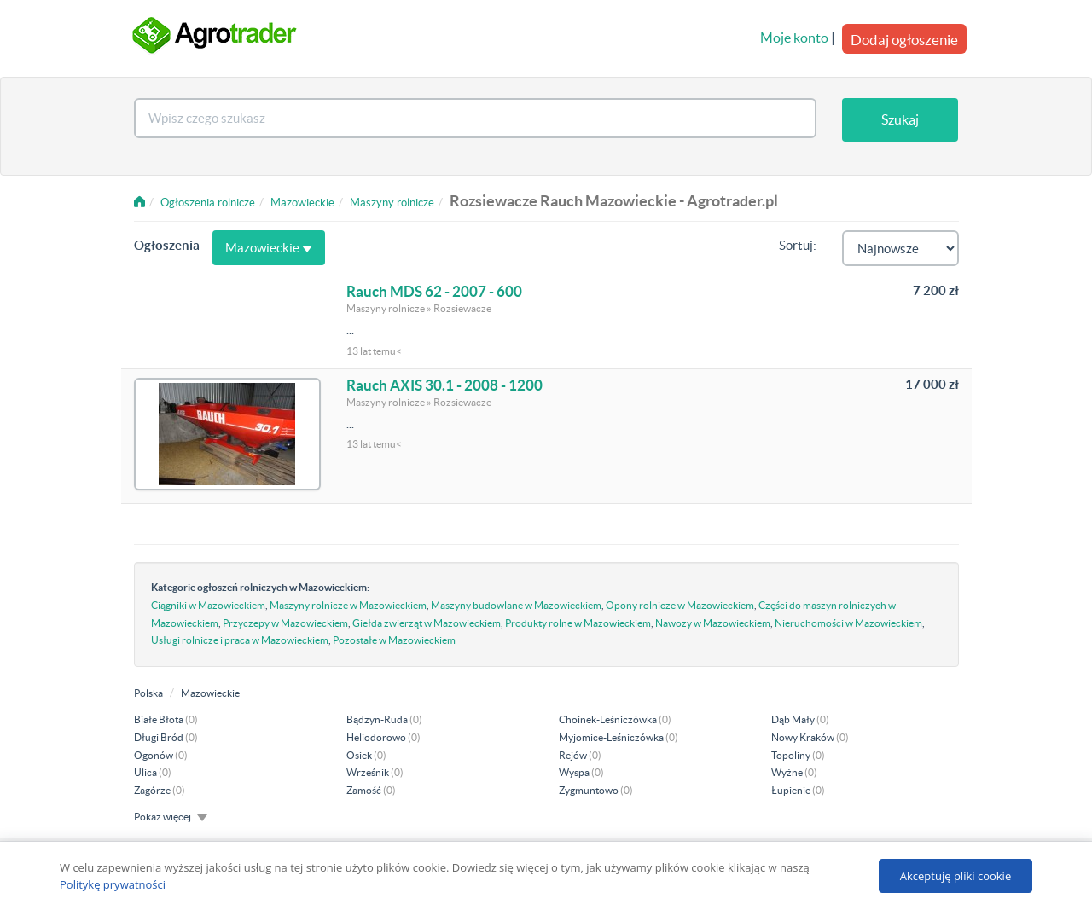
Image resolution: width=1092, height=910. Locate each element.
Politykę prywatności (113, 884)
